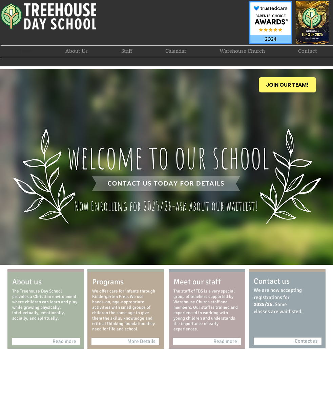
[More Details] (125, 341)
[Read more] (46, 341)
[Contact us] (287, 341)
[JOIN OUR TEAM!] (287, 84)
